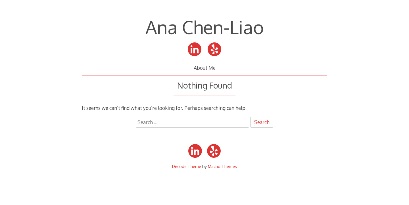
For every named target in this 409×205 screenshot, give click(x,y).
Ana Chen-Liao (204, 26)
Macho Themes (222, 166)
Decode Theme (186, 166)
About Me (205, 68)
